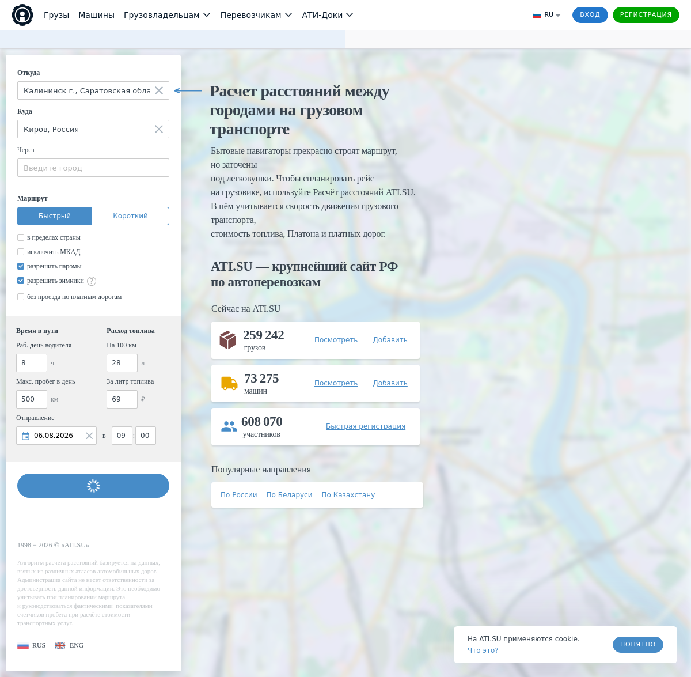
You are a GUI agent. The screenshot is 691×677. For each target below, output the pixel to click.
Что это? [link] (483, 650)
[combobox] (93, 90)
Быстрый (55, 216)
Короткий (130, 216)
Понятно (638, 644)
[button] (31, 645)
